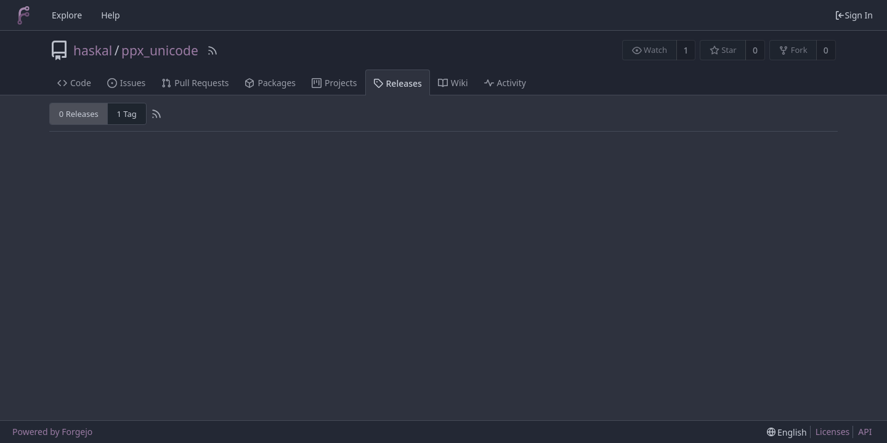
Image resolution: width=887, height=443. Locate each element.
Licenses (833, 431)
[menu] (787, 432)
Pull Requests (195, 83)
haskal (92, 50)
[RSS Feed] (212, 50)
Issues (126, 83)
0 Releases (79, 113)
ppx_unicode (159, 50)
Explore (67, 15)
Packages (270, 83)
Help (110, 15)
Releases (397, 83)
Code (74, 83)
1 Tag (126, 113)
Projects (334, 83)
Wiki (453, 83)
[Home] (23, 15)
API (865, 431)
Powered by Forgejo (52, 431)
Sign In (854, 15)
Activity (505, 83)
